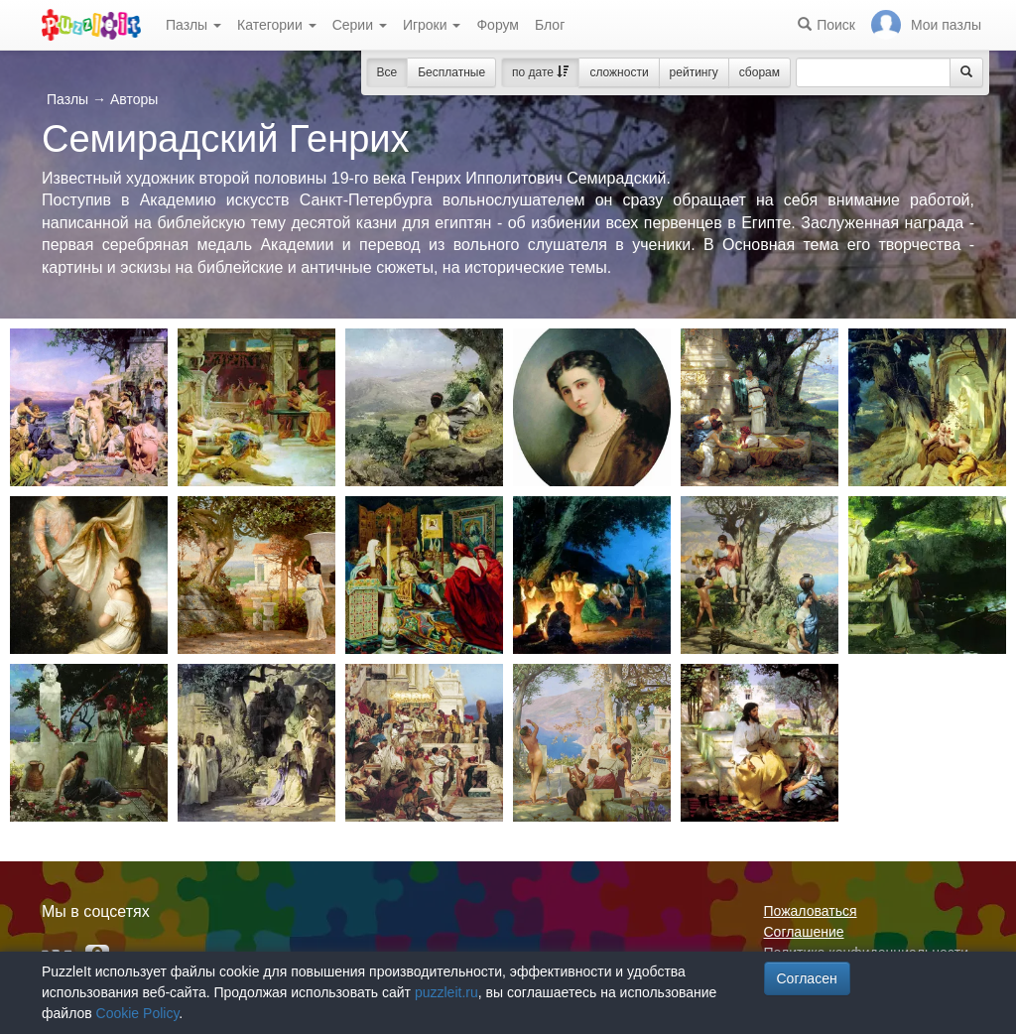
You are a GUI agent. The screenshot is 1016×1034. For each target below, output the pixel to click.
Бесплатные (451, 72)
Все (387, 72)
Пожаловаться (810, 911)
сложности (618, 72)
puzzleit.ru (446, 992)
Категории (277, 25)
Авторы (134, 99)
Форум (497, 25)
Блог (550, 25)
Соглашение (804, 932)
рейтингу (694, 72)
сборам (759, 72)
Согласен (807, 978)
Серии (359, 25)
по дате (540, 72)
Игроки (432, 25)
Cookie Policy (138, 1013)
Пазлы (193, 25)
